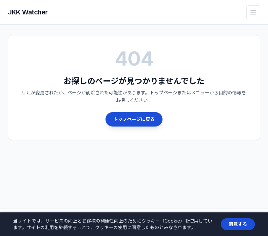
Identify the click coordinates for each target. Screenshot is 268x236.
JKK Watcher (28, 12)
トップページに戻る (134, 119)
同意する (238, 224)
